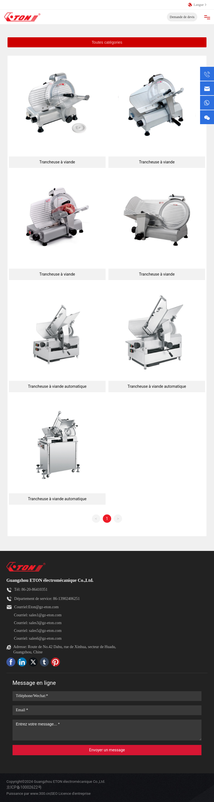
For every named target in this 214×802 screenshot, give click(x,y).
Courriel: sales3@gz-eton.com (38, 623)
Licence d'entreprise (75, 793)
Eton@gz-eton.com (43, 607)
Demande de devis (182, 17)
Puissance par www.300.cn (28, 793)
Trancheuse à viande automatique (57, 386)
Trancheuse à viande (57, 162)
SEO (54, 793)
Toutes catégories (107, 42)
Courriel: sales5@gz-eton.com (38, 631)
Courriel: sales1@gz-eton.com (38, 615)
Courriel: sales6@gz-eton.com (38, 638)
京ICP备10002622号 (24, 787)
